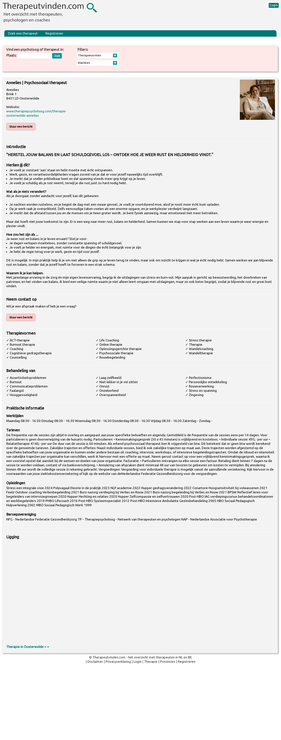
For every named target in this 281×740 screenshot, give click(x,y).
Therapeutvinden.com (108, 657)
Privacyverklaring (118, 661)
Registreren (54, 33)
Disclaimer (95, 661)
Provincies (167, 661)
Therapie (150, 661)
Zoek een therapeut (23, 33)
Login (274, 5)
